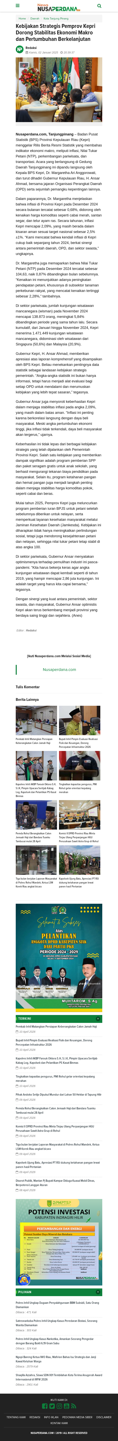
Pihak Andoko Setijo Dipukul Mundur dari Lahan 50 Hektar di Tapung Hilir (58, 1094)
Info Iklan (51, 1417)
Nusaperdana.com (59, 670)
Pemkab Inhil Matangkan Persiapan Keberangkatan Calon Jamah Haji (56, 1026)
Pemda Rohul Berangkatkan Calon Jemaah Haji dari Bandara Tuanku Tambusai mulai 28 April (33, 837)
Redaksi (35, 1417)
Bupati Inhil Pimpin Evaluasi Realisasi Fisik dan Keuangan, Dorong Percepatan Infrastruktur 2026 (78, 743)
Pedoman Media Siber (77, 1417)
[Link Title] (44, 1406)
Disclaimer (104, 1417)
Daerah (34, 18)
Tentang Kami (16, 1417)
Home (22, 18)
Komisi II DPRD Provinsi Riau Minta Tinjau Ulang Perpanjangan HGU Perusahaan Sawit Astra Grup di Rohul (79, 837)
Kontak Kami (59, 1423)
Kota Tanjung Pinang (56, 18)
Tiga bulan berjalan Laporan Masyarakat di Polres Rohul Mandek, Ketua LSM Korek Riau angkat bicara (36, 882)
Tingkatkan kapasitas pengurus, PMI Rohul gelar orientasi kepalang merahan (78, 788)
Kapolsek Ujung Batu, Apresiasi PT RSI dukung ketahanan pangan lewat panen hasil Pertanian (79, 882)
